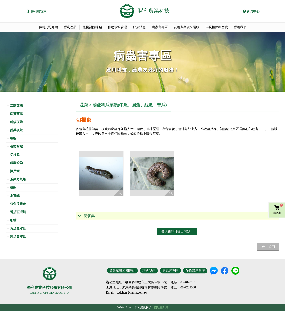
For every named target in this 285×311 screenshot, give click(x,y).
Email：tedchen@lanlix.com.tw (126, 292)
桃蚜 (13, 187)
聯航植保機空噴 (216, 27)
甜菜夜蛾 (16, 130)
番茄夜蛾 (16, 146)
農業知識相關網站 (122, 270)
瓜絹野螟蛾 (18, 179)
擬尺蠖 (15, 171)
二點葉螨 (16, 105)
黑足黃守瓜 (18, 236)
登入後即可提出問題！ (177, 231)
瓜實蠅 (15, 195)
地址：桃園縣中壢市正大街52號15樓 (141, 282)
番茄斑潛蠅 (18, 212)
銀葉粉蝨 (16, 163)
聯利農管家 (39, 11)
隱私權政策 (161, 307)
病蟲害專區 (160, 27)
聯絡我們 (240, 27)
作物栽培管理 (117, 27)
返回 (272, 246)
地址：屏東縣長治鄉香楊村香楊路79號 (139, 287)
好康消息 (139, 27)
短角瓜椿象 (18, 204)
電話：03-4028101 (183, 282)
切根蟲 (15, 154)
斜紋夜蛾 (16, 122)
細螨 (13, 220)
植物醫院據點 (92, 27)
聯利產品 (70, 27)
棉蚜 (13, 138)
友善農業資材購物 (186, 27)
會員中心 (251, 11)
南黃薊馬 (16, 113)
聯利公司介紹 (48, 27)
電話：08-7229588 (183, 287)
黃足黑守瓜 (18, 228)
